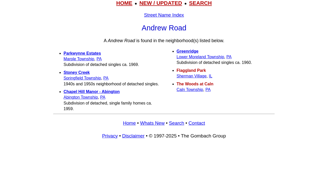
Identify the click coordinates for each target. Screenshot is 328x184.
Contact (197, 123)
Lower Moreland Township (200, 57)
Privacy (110, 136)
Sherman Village (192, 76)
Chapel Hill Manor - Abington (92, 91)
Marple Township (79, 59)
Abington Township (81, 97)
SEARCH (200, 3)
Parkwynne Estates (82, 53)
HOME (124, 3)
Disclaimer (133, 136)
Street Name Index (164, 15)
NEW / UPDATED (160, 3)
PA (99, 59)
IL (210, 76)
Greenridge (187, 51)
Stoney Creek (77, 72)
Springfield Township (82, 78)
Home (129, 123)
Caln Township (190, 89)
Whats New (152, 123)
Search (176, 123)
